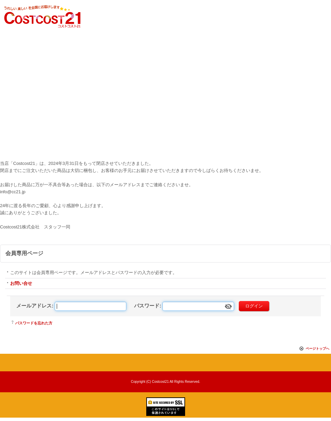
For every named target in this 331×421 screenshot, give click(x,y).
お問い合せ (21, 283)
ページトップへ (317, 348)
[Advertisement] (165, 107)
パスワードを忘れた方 (33, 323)
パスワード (146, 305)
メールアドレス (34, 305)
